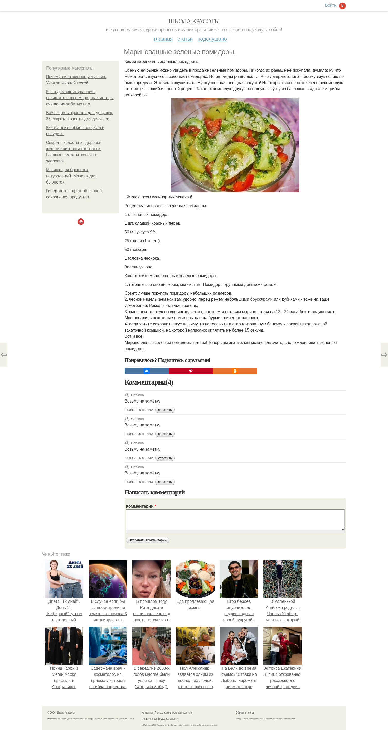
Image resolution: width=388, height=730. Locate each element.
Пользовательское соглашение (173, 712)
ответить (165, 410)
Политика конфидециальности (160, 718)
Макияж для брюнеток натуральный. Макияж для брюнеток (71, 176)
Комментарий (141, 506)
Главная (163, 39)
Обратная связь (245, 712)
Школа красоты (194, 21)
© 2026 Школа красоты (61, 712)
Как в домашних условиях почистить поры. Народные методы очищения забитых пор (80, 97)
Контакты (147, 712)
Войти (331, 5)
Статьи (185, 39)
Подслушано (212, 39)
